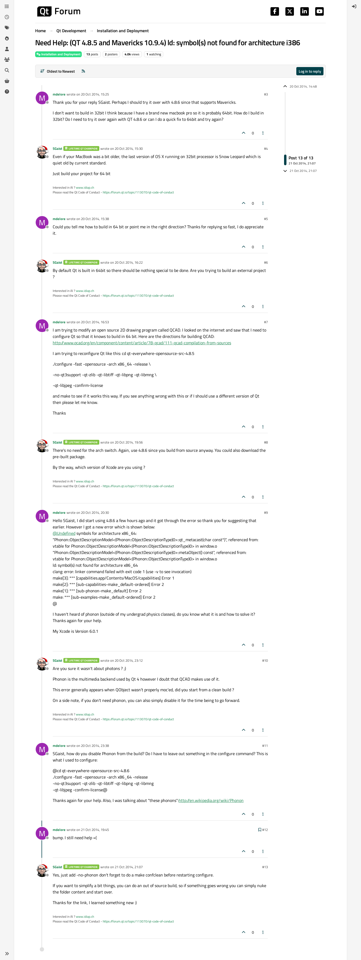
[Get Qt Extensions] (7, 81)
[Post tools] (263, 133)
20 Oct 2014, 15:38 (95, 218)
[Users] (7, 49)
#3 (266, 94)
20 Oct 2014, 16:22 (129, 262)
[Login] (354, 6)
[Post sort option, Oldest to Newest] (57, 71)
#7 (266, 322)
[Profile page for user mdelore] (42, 98)
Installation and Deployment (58, 54)
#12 (265, 829)
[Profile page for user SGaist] (42, 152)
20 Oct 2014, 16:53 (95, 322)
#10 (265, 660)
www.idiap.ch (85, 187)
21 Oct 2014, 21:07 (129, 867)
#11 (265, 745)
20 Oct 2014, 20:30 (95, 512)
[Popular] (7, 38)
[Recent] (7, 17)
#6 (266, 262)
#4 (266, 148)
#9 (266, 512)
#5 (266, 218)
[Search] (7, 70)
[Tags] (7, 27)
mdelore (59, 94)
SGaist (57, 148)
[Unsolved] (7, 91)
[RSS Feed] (83, 71)
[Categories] (7, 6)
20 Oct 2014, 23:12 (129, 660)
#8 (266, 442)
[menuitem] (354, 6)
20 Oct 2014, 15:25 (95, 94)
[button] (7, 953)
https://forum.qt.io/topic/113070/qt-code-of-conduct (138, 192)
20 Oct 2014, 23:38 (95, 745)
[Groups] (7, 59)
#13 (265, 867)
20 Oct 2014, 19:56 (129, 442)
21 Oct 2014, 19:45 (95, 829)
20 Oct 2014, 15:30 (129, 148)
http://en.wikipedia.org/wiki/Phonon (211, 800)
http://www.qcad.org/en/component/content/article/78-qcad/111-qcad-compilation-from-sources (142, 343)
